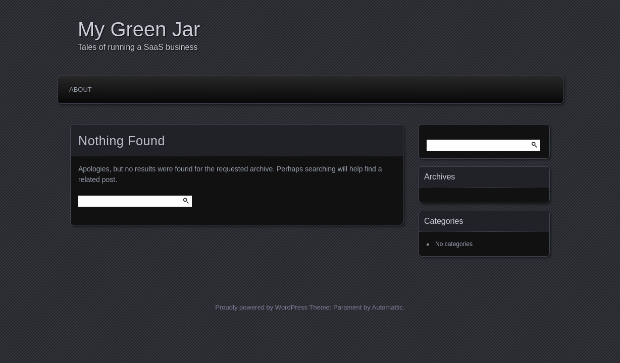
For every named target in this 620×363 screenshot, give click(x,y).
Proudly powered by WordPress (261, 307)
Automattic (387, 307)
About (80, 89)
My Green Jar (139, 29)
